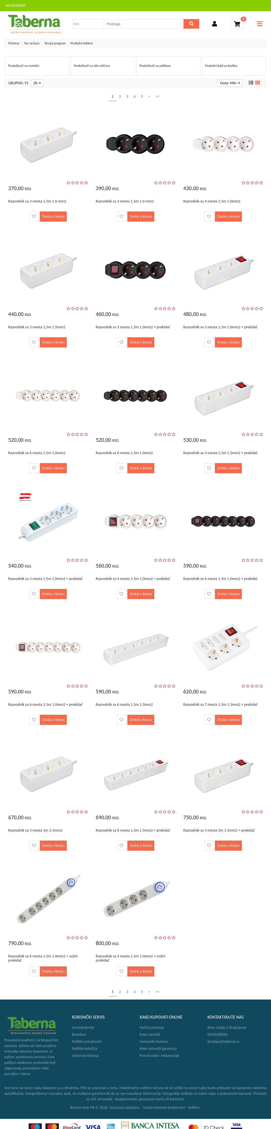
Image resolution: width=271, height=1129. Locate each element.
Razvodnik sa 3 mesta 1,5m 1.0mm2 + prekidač (133, 327)
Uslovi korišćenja (85, 1055)
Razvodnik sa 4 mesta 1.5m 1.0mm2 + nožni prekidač (130, 958)
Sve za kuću (32, 43)
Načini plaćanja (152, 1027)
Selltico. (194, 1107)
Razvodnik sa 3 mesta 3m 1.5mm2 (35, 830)
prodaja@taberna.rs (224, 1041)
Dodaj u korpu (53, 216)
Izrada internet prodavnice (164, 1107)
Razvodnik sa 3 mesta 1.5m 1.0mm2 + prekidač (45, 578)
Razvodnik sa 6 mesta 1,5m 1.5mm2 (124, 704)
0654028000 (16, 5)
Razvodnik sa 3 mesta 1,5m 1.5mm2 (36, 327)
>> (157, 96)
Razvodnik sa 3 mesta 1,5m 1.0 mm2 (37, 201)
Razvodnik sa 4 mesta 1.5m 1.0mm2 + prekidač (133, 578)
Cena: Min (230, 83)
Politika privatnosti (87, 1041)
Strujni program (55, 43)
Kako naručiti (150, 1034)
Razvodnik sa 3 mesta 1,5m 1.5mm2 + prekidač (220, 452)
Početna (13, 43)
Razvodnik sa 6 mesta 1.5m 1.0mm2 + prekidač (220, 578)
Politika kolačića (84, 1048)
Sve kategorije (83, 1027)
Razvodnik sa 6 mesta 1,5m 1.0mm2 (124, 452)
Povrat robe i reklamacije (159, 1055)
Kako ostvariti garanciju (158, 1048)
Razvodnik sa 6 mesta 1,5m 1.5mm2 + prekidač (133, 830)
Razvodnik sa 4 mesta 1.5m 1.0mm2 (211, 201)
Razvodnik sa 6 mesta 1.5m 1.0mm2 (36, 452)
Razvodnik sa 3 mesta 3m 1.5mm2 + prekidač (219, 830)
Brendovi (79, 1034)
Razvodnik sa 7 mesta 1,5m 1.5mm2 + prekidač (220, 704)
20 (37, 83)
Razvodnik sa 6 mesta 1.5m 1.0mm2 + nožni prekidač (42, 958)
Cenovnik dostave (154, 1041)
